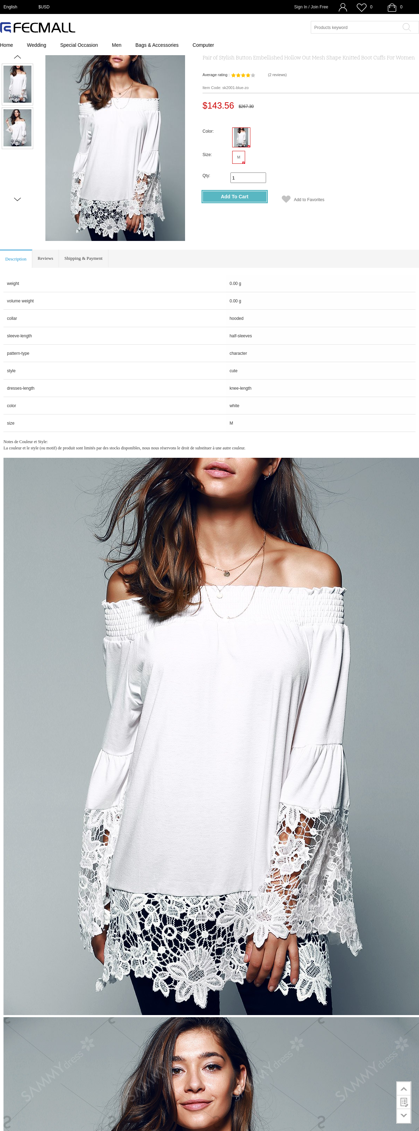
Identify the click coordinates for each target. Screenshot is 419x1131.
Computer (203, 45)
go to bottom (403, 1116)
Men (117, 45)
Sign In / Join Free (311, 7)
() (277, 75)
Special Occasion (79, 45)
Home (6, 45)
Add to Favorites (309, 199)
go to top (403, 1088)
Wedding (36, 45)
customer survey (403, 1102)
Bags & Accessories (157, 45)
